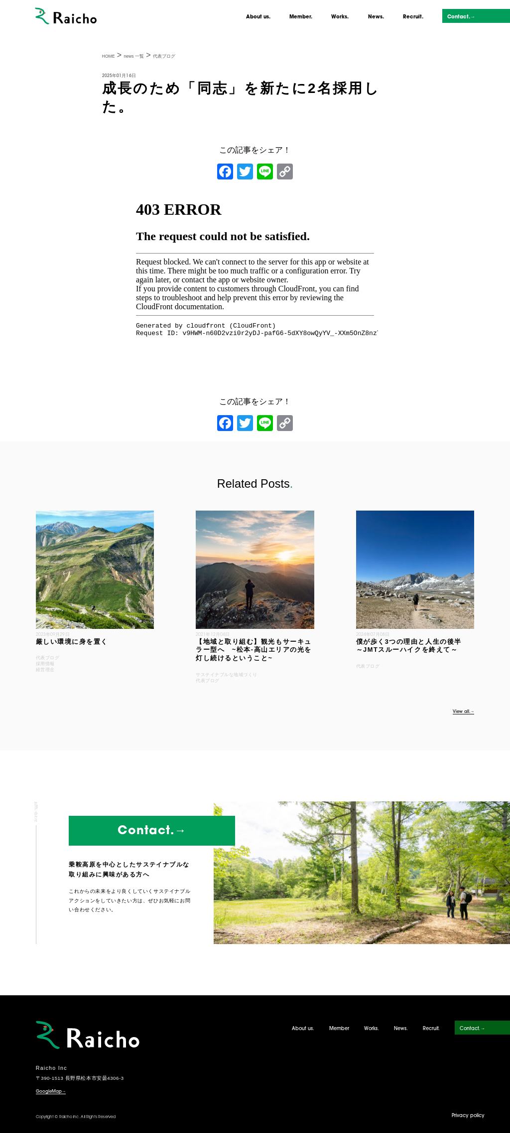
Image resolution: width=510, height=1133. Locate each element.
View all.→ (464, 712)
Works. (340, 17)
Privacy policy (468, 1116)
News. (376, 17)
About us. (258, 17)
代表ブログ (48, 657)
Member (339, 1029)
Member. (300, 17)
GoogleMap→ (51, 1092)
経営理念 (45, 669)
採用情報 (45, 663)
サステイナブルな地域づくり (226, 674)
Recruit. (413, 17)
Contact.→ (461, 17)
